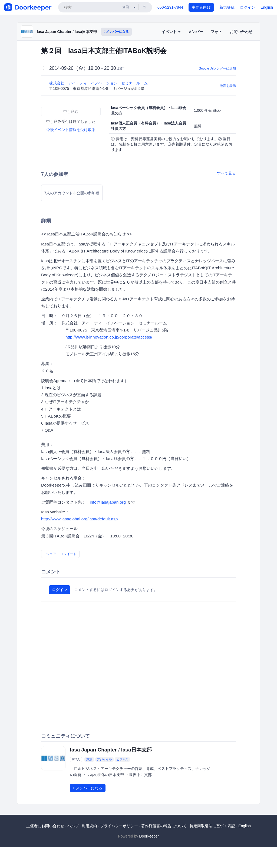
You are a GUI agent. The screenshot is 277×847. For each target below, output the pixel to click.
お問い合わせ (241, 31)
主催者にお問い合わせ (45, 826)
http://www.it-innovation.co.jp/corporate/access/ (108, 337)
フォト (216, 31)
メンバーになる (116, 32)
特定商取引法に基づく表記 (212, 826)
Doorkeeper (149, 836)
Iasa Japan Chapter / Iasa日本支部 (67, 31)
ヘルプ (73, 826)
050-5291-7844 (170, 7)
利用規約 (89, 826)
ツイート (69, 554)
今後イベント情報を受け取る (70, 129)
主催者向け (201, 7)
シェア (50, 554)
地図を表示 (228, 86)
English (266, 7)
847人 (76, 759)
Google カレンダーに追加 (217, 68)
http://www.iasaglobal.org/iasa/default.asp (79, 519)
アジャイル (104, 759)
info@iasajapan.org (108, 502)
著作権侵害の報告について (164, 826)
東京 (89, 759)
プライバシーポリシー (119, 826)
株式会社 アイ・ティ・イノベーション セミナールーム (99, 83)
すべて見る (226, 173)
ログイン (247, 7)
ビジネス (122, 759)
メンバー (195, 31)
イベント (170, 31)
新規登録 (227, 7)
